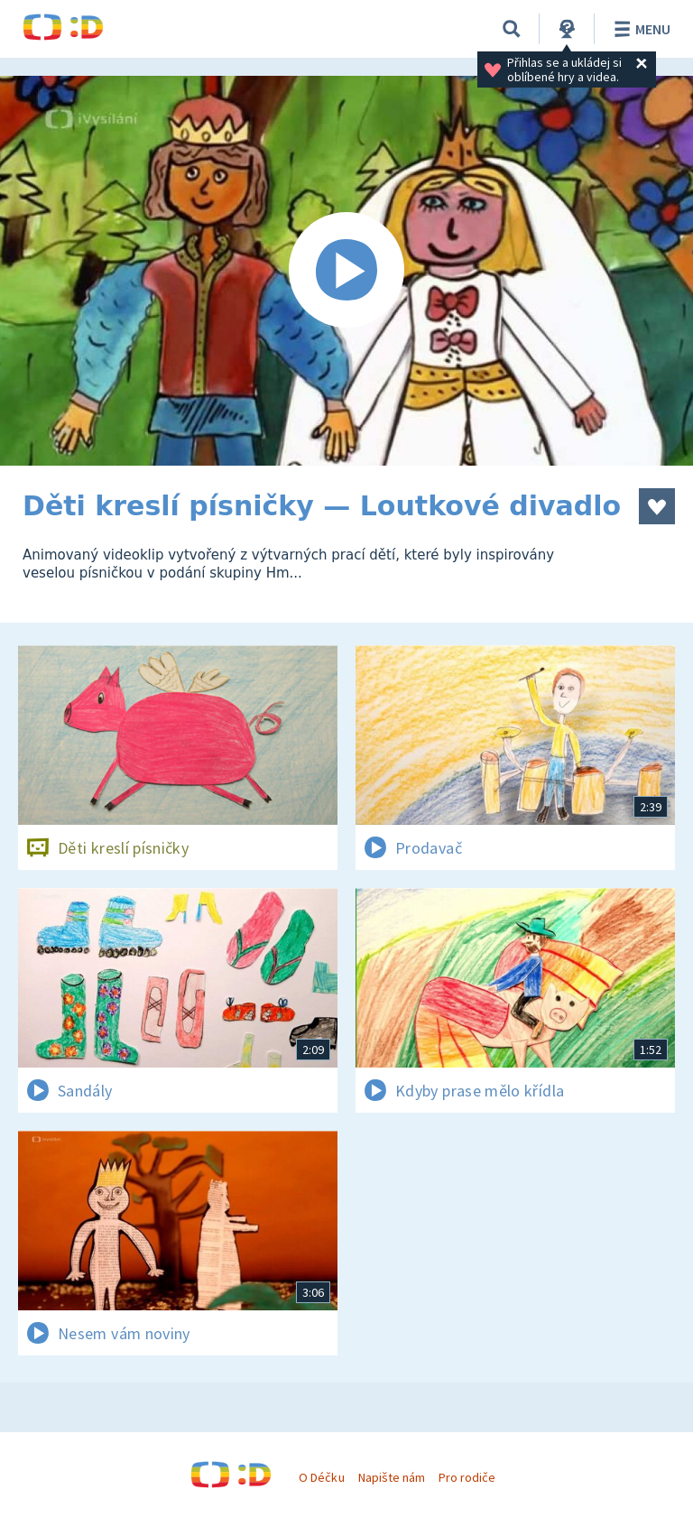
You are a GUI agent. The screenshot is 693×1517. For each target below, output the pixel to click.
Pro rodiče (467, 1477)
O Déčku (321, 1477)
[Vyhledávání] (512, 29)
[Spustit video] (346, 271)
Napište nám (391, 1477)
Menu (639, 28)
